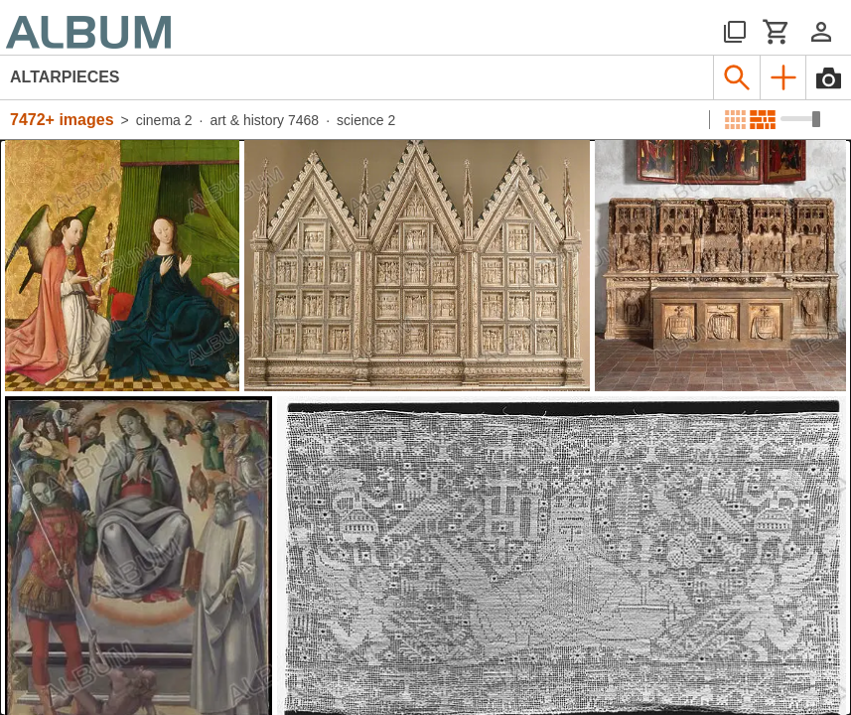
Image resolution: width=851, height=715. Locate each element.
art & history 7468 (264, 120)
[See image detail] (122, 265)
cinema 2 (164, 120)
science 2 (366, 120)
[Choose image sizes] (800, 119)
